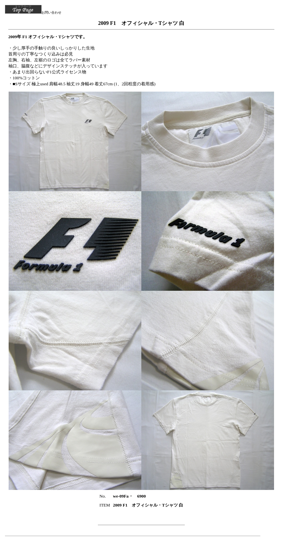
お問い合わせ (51, 12)
